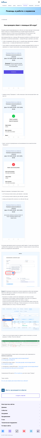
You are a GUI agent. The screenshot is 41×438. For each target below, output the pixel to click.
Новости (19, 5)
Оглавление (20, 19)
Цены (14, 5)
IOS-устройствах (18, 373)
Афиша (10, 5)
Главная (4, 5)
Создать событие (20, 395)
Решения (31, 5)
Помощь (25, 5)
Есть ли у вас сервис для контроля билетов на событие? (15, 380)
